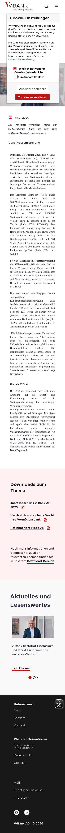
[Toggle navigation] (56, 6)
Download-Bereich (40, 561)
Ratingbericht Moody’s (27, 527)
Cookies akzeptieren (32, 97)
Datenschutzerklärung (21, 59)
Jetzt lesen (21, 668)
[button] (30, 677)
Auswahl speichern (32, 88)
